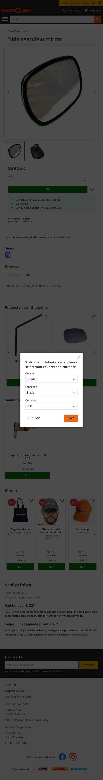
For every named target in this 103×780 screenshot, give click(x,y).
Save (71, 418)
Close (36, 418)
